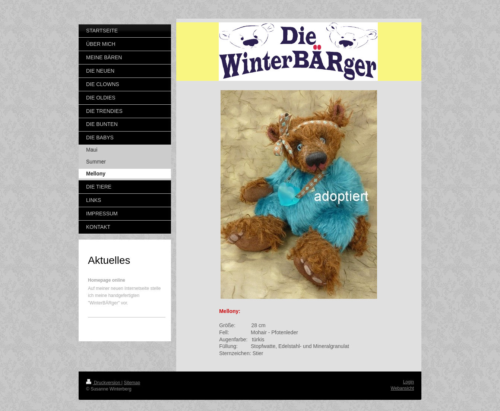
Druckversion (103, 382)
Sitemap (132, 382)
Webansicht (402, 388)
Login (408, 382)
